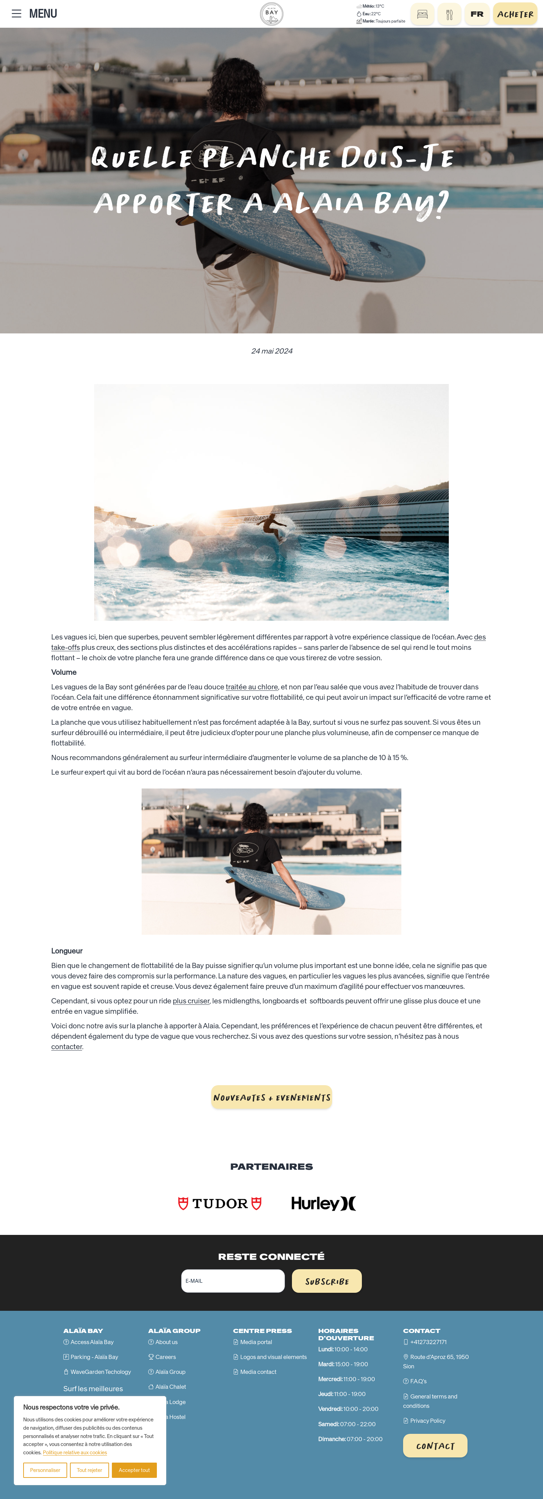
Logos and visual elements (273, 1356)
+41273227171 (428, 1342)
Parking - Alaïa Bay (94, 1356)
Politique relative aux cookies (75, 1452)
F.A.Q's (418, 1381)
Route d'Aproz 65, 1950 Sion (436, 1361)
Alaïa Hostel (170, 1416)
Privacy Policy (427, 1420)
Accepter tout (134, 1470)
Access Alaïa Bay (92, 1342)
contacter (66, 1046)
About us (166, 1342)
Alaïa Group (170, 1371)
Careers (165, 1356)
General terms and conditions (430, 1401)
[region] (90, 1440)
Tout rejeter (89, 1470)
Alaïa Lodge (170, 1401)
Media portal (256, 1342)
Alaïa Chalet (170, 1386)
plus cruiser (191, 1000)
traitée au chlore (252, 686)
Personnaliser (45, 1470)
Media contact (258, 1371)
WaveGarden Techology (101, 1371)
